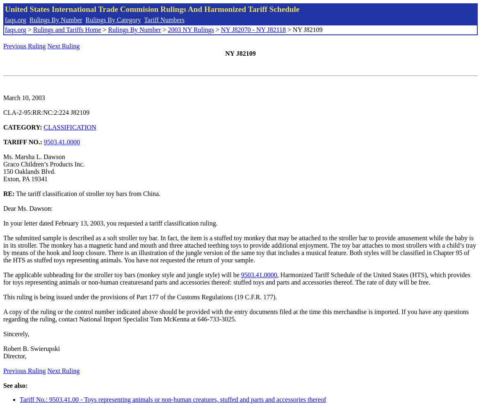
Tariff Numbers (164, 19)
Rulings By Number (56, 19)
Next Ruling (64, 46)
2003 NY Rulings (191, 29)
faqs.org (15, 19)
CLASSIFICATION (70, 127)
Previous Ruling (24, 46)
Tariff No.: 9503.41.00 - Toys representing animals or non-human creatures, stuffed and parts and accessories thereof (173, 399)
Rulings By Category (113, 19)
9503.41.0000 (62, 142)
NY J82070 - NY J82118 (253, 29)
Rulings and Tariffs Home (67, 29)
